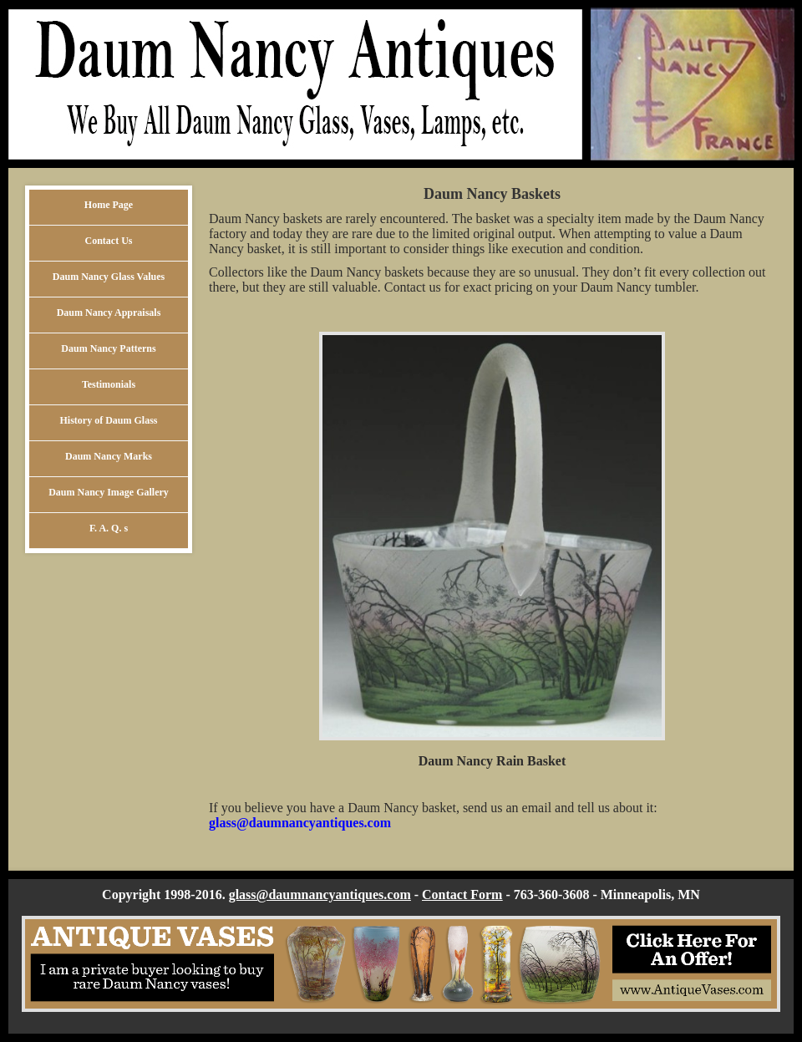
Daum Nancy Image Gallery (108, 492)
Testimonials (108, 384)
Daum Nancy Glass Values (109, 276)
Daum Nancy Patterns (108, 348)
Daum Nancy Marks (108, 456)
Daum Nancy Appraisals (109, 312)
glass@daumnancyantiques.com (300, 823)
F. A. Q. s (108, 528)
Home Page (108, 205)
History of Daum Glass (109, 420)
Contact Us (109, 241)
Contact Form (462, 894)
